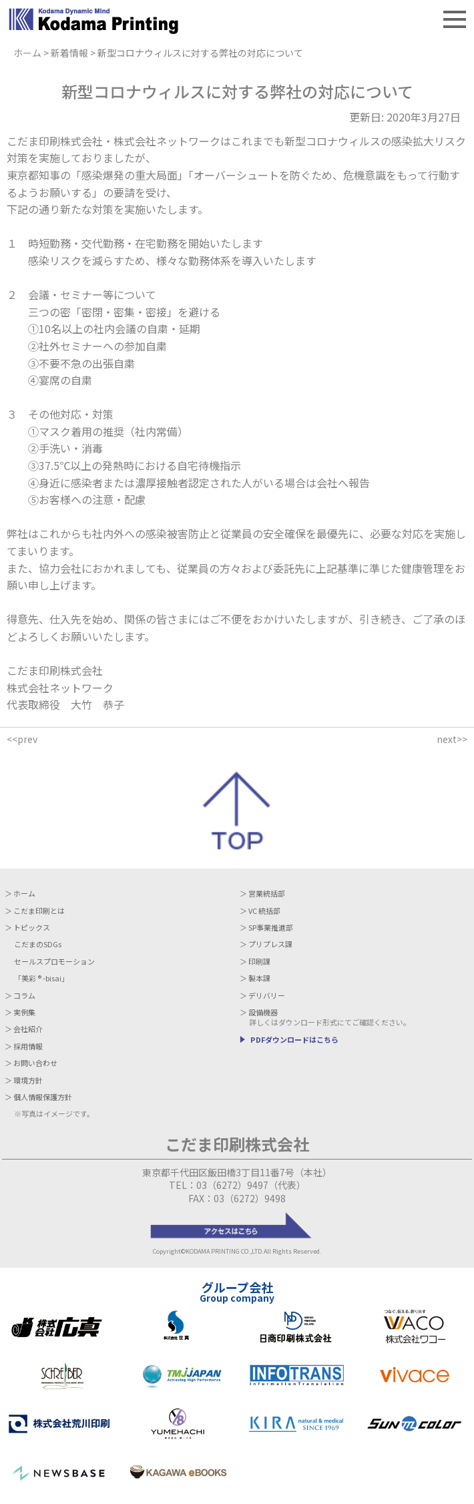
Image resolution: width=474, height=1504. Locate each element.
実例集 (24, 1012)
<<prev (22, 739)
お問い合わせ (35, 1063)
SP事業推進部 (270, 928)
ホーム (24, 894)
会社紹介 (28, 1029)
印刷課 (259, 962)
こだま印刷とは (39, 911)
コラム (24, 996)
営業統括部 (266, 894)
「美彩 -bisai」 (41, 978)
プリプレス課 (270, 944)
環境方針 (28, 1080)
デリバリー (266, 996)
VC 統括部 (264, 911)
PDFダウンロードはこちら (294, 1040)
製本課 (259, 978)
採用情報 (28, 1046)
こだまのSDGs (37, 944)
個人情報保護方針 (42, 1097)
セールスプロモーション (54, 962)
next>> (452, 739)
